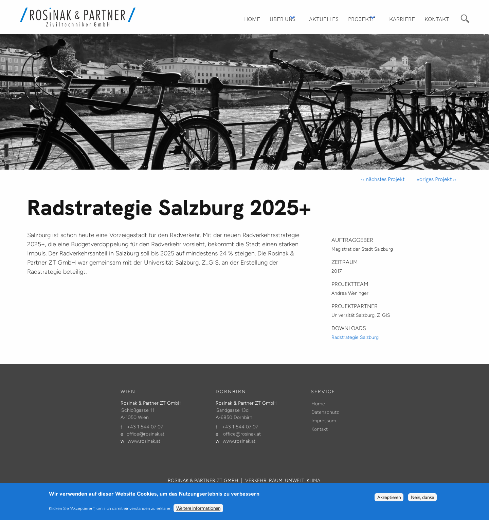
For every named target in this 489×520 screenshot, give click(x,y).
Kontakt (436, 18)
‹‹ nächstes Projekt (382, 178)
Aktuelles (324, 18)
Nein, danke (422, 499)
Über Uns (282, 18)
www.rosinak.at (144, 441)
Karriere (402, 18)
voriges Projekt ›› (435, 178)
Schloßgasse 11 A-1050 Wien (137, 413)
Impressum (323, 421)
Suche (464, 17)
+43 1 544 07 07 (145, 427)
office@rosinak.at (145, 434)
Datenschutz (325, 412)
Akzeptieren (389, 499)
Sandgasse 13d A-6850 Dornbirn (234, 413)
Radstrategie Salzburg (355, 337)
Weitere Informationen (198, 510)
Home (252, 18)
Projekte (362, 18)
